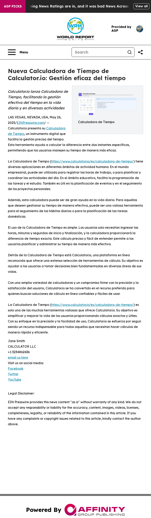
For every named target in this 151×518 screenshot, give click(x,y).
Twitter (13, 374)
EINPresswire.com (30, 123)
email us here (18, 357)
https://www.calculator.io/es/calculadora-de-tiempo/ (92, 161)
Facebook (15, 368)
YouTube (14, 380)
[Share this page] (140, 52)
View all (141, 6)
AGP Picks (13, 6)
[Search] (98, 52)
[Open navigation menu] (18, 52)
